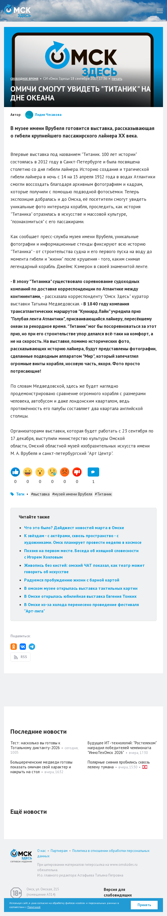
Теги (20, 494)
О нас (41, 850)
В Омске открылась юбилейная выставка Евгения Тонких (80, 596)
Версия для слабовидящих (118, 892)
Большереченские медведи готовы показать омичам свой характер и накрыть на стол (41, 767)
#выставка (40, 494)
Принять (144, 905)
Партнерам (59, 850)
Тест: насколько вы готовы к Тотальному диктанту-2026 (35, 745)
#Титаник (103, 494)
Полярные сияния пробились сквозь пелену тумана (119, 764)
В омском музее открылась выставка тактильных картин (81, 588)
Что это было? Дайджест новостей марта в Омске (74, 527)
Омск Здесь (17, 11)
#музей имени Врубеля (72, 494)
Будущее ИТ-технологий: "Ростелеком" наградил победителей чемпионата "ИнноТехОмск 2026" (122, 747)
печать (117, 78)
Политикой (33, 907)
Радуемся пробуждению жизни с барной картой (71, 580)
